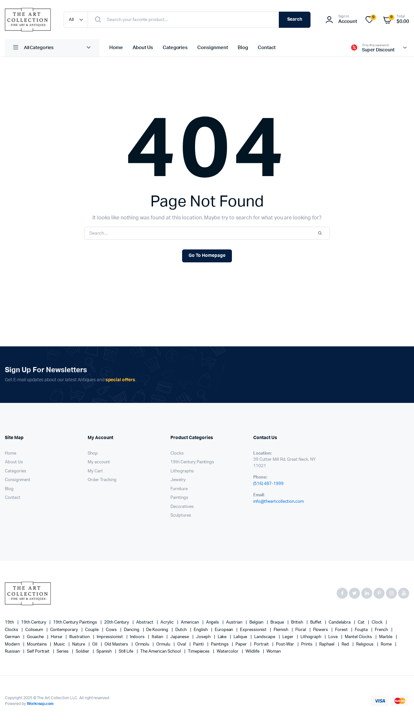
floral (301, 630)
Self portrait (39, 651)
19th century (34, 622)
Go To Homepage (207, 255)
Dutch (181, 630)
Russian (13, 651)
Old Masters (116, 644)
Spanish (104, 651)
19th (10, 622)
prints (307, 644)
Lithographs (182, 471)
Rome (387, 644)
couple (92, 630)
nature (79, 644)
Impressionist (110, 637)
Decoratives (182, 507)
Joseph (204, 637)
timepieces (199, 651)
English (201, 630)
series (63, 651)
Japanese (180, 637)
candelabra (340, 622)
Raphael (327, 644)
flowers (321, 630)
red (346, 644)
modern (13, 644)
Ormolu (142, 644)
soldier (83, 651)
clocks (12, 630)
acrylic (167, 622)
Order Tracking (102, 480)
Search (294, 19)
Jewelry (178, 480)
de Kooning (157, 630)
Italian (158, 637)
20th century (117, 622)
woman (274, 651)
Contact (267, 47)
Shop (93, 453)
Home (116, 47)
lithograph (311, 637)
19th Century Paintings (192, 462)
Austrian (234, 622)
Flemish (281, 630)
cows (112, 630)
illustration (80, 637)
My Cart (95, 471)
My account (99, 462)
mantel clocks (359, 637)
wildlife (252, 651)
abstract (145, 622)
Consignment (212, 47)
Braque (277, 622)
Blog (243, 47)
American (190, 622)
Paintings (179, 498)
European (224, 630)
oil (95, 644)
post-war (285, 644)
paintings (220, 644)
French (382, 630)
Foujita (362, 630)
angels (213, 622)
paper (241, 644)
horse (57, 637)
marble (386, 637)
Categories (175, 47)
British (297, 622)
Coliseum (34, 630)
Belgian (256, 622)
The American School (160, 651)
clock (378, 622)
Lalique (241, 637)
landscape (265, 637)
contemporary (64, 630)
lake (223, 637)
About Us (143, 47)
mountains (37, 644)
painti (199, 644)
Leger (288, 637)
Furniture (179, 489)
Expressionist (253, 630)
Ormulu (163, 644)
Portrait (262, 644)
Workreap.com (40, 704)
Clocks (177, 453)
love (333, 637)
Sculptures (180, 515)
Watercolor (228, 651)
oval (182, 644)
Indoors (138, 637)
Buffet (316, 622)
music (60, 644)
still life (127, 651)
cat (361, 622)
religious (365, 644)
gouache (36, 637)
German (13, 637)
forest (342, 630)
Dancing (132, 630)
